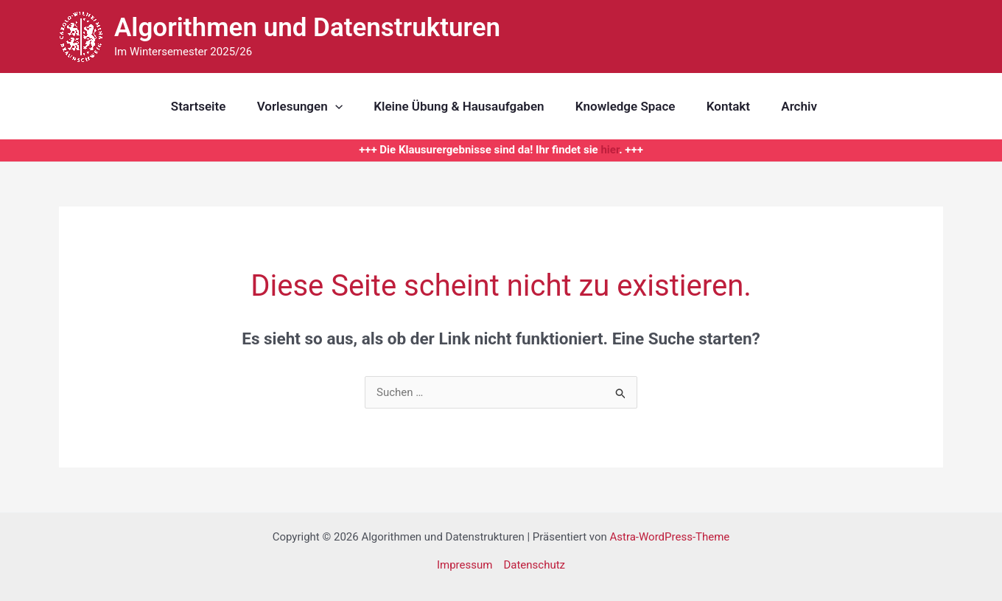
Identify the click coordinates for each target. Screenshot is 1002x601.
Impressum (464, 565)
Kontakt (730, 106)
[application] (326, 106)
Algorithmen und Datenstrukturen (307, 28)
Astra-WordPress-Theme (669, 536)
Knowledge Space (624, 106)
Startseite (186, 106)
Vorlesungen (291, 106)
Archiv (805, 106)
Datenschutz (534, 565)
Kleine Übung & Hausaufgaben (454, 106)
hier (609, 149)
